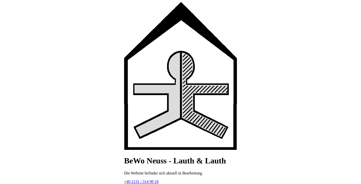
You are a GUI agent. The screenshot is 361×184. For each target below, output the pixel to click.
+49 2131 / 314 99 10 (141, 181)
